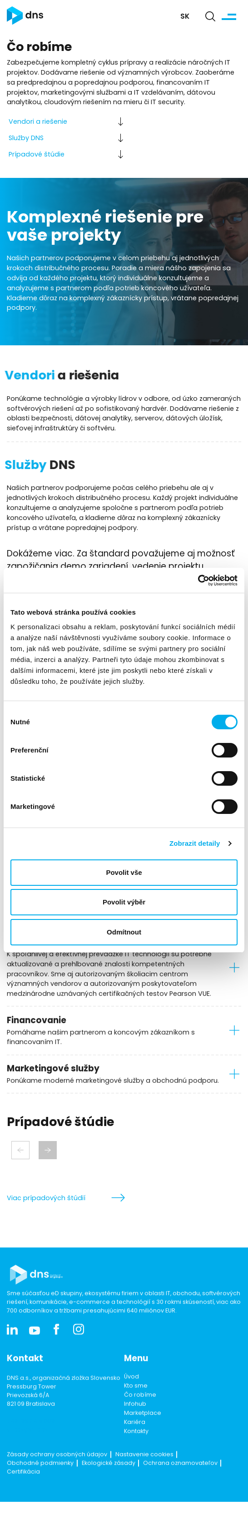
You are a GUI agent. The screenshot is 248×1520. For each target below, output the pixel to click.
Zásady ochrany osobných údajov (57, 1477)
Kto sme (136, 1409)
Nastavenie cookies (144, 1477)
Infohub (135, 1427)
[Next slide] (48, 1150)
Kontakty (136, 1454)
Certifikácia (23, 1495)
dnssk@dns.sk (27, 1453)
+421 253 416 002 (31, 1445)
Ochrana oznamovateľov (180, 1487)
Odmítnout (124, 932)
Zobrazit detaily (194, 843)
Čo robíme (140, 1418)
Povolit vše (124, 872)
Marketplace (142, 1436)
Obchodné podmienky (40, 1487)
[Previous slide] (20, 1150)
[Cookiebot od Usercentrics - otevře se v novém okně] (198, 580)
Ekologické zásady (108, 1487)
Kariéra (134, 1445)
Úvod (131, 1400)
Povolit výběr (124, 902)
